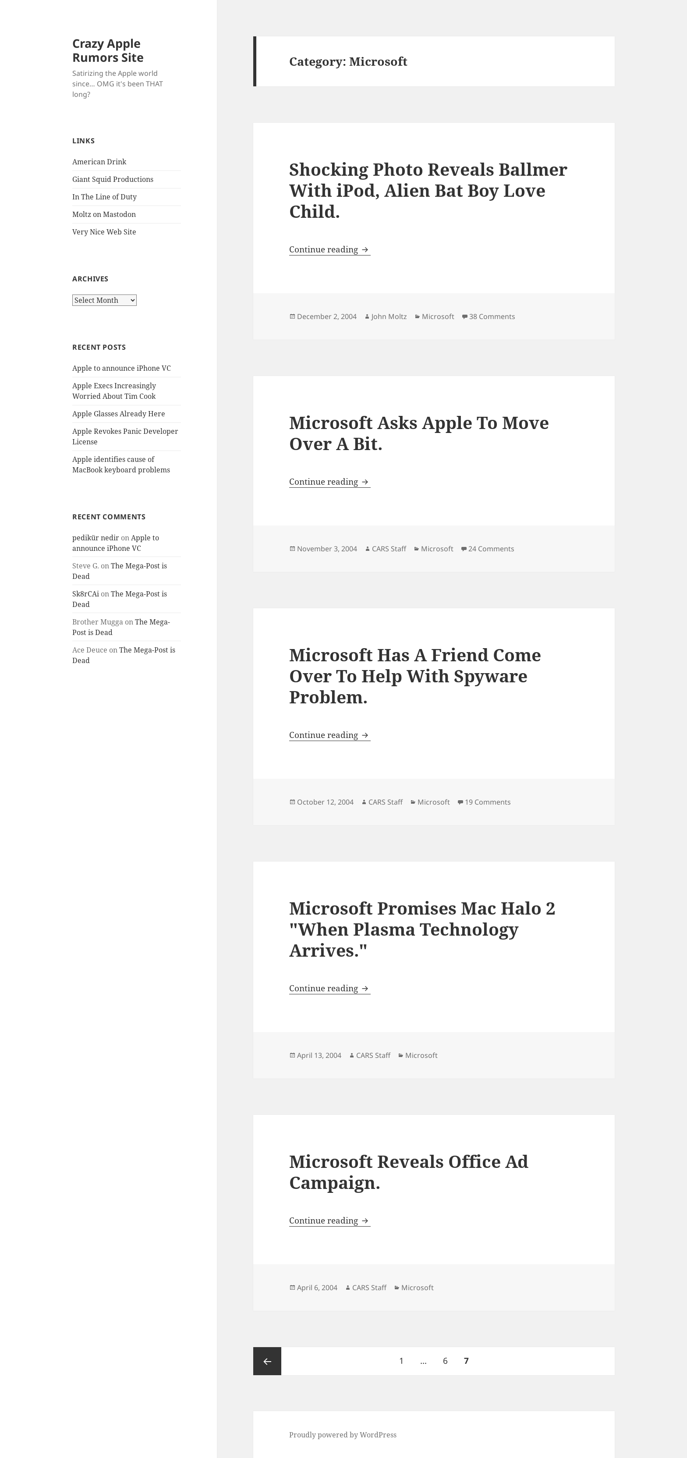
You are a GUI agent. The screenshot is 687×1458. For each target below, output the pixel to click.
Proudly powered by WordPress (343, 1435)
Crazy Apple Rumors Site (108, 50)
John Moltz (389, 316)
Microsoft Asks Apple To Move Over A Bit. (419, 433)
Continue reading (330, 249)
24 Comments (491, 548)
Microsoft (438, 316)
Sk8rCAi (85, 594)
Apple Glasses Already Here (118, 414)
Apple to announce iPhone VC (121, 368)
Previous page (267, 1361)
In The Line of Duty (104, 197)
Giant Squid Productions (112, 179)
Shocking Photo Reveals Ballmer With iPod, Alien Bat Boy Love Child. (428, 190)
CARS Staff (389, 548)
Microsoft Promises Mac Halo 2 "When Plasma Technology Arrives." (422, 928)
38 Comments (492, 316)
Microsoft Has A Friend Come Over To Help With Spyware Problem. (415, 675)
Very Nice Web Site (104, 232)
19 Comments (488, 802)
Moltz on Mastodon (104, 214)
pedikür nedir (95, 538)
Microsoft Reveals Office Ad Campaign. (408, 1171)
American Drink (99, 162)
